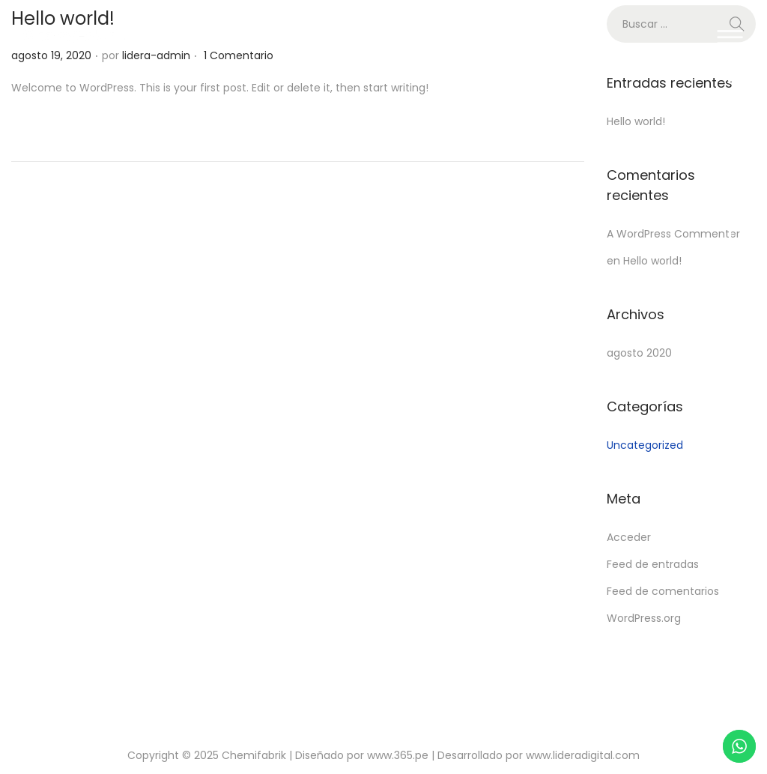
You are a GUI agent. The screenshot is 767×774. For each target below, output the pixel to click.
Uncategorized (645, 445)
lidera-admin (156, 55)
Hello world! (636, 121)
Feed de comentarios (663, 591)
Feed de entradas (653, 564)
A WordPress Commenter (673, 233)
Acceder (629, 537)
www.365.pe (397, 755)
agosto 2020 (639, 352)
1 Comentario (238, 55)
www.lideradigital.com (583, 755)
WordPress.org (644, 618)
